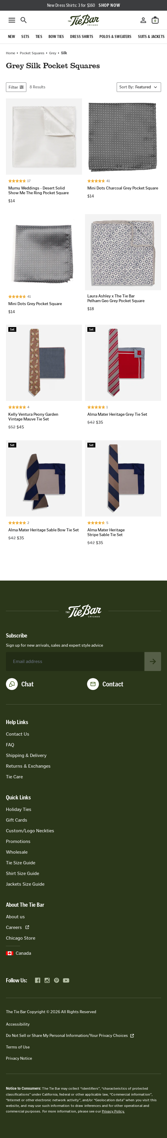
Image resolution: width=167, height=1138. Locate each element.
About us (15, 916)
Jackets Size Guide (25, 884)
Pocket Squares (32, 53)
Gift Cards (16, 820)
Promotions (18, 841)
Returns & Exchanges (28, 766)
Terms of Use (18, 1047)
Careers (17, 927)
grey (52, 53)
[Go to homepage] (83, 20)
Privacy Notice (19, 1058)
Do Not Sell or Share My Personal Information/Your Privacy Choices (70, 1035)
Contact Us (17, 734)
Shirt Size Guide (22, 873)
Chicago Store (20, 938)
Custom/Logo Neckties (30, 830)
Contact (112, 684)
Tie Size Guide (20, 863)
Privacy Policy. (113, 1111)
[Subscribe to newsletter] (152, 661)
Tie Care (14, 777)
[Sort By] (139, 87)
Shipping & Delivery (26, 755)
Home (10, 53)
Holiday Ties (18, 809)
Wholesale (17, 852)
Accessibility (18, 1024)
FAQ (10, 744)
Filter (16, 87)
